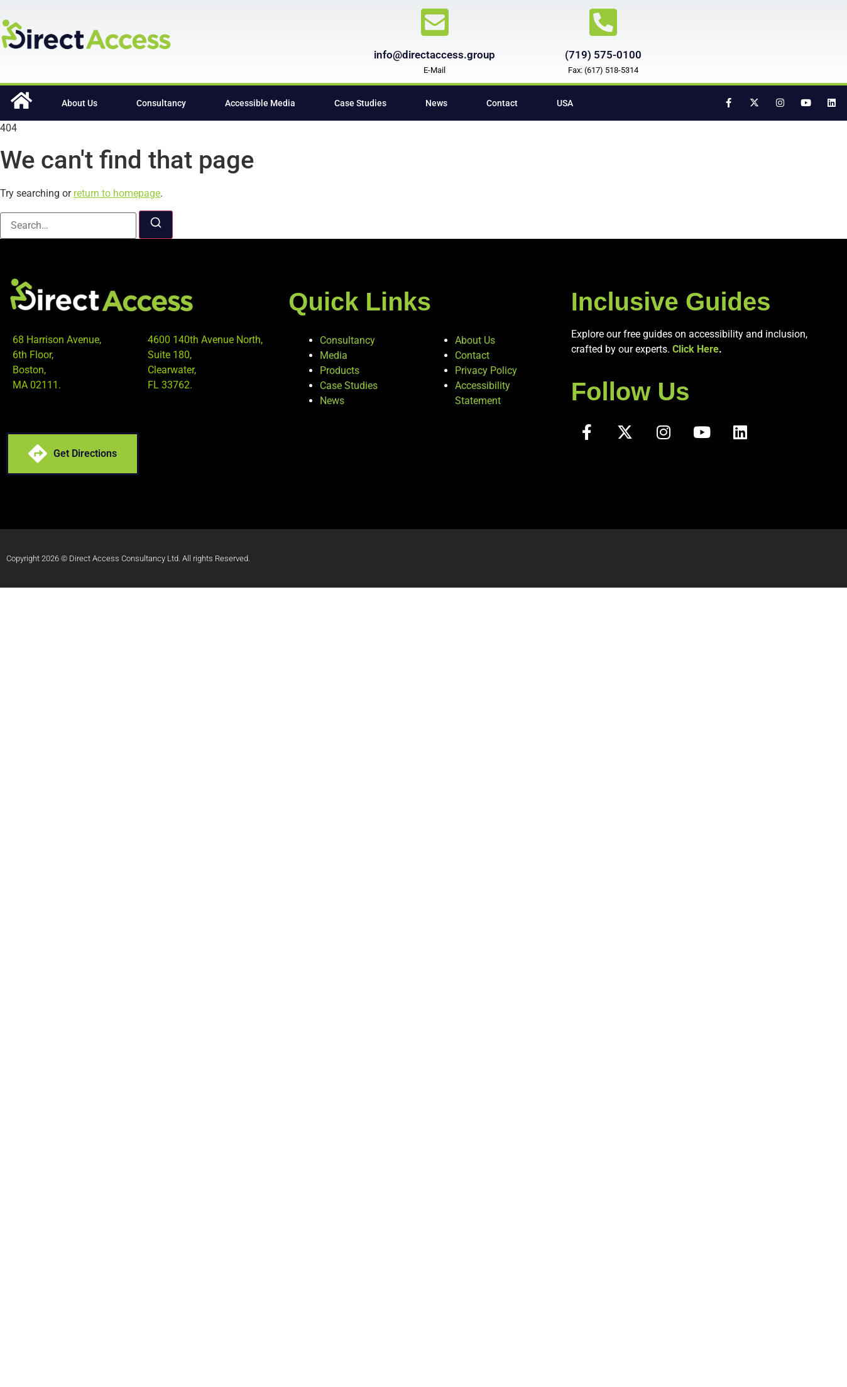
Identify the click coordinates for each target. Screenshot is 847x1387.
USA (565, 103)
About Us (79, 103)
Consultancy (161, 103)
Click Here (695, 349)
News (436, 103)
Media (333, 355)
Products (339, 370)
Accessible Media (260, 103)
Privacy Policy (486, 370)
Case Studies (360, 103)
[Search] (156, 225)
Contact (502, 103)
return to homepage (117, 193)
